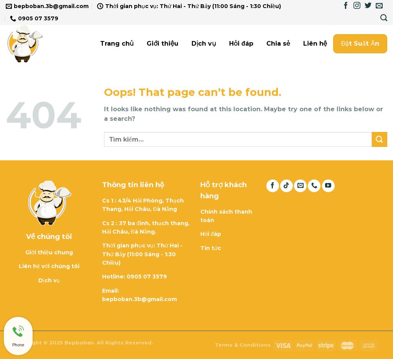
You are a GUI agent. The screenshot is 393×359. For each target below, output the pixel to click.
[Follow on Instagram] (356, 6)
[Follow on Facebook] (345, 6)
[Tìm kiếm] (383, 18)
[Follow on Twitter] (368, 6)
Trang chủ (117, 43)
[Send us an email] (379, 6)
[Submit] (379, 139)
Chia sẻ (278, 43)
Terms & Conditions (243, 345)
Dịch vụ (204, 43)
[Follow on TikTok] (286, 186)
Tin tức (210, 248)
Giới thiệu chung (49, 252)
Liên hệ (315, 43)
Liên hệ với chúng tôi (49, 266)
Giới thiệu (162, 43)
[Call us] (314, 186)
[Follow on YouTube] (328, 186)
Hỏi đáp (241, 43)
